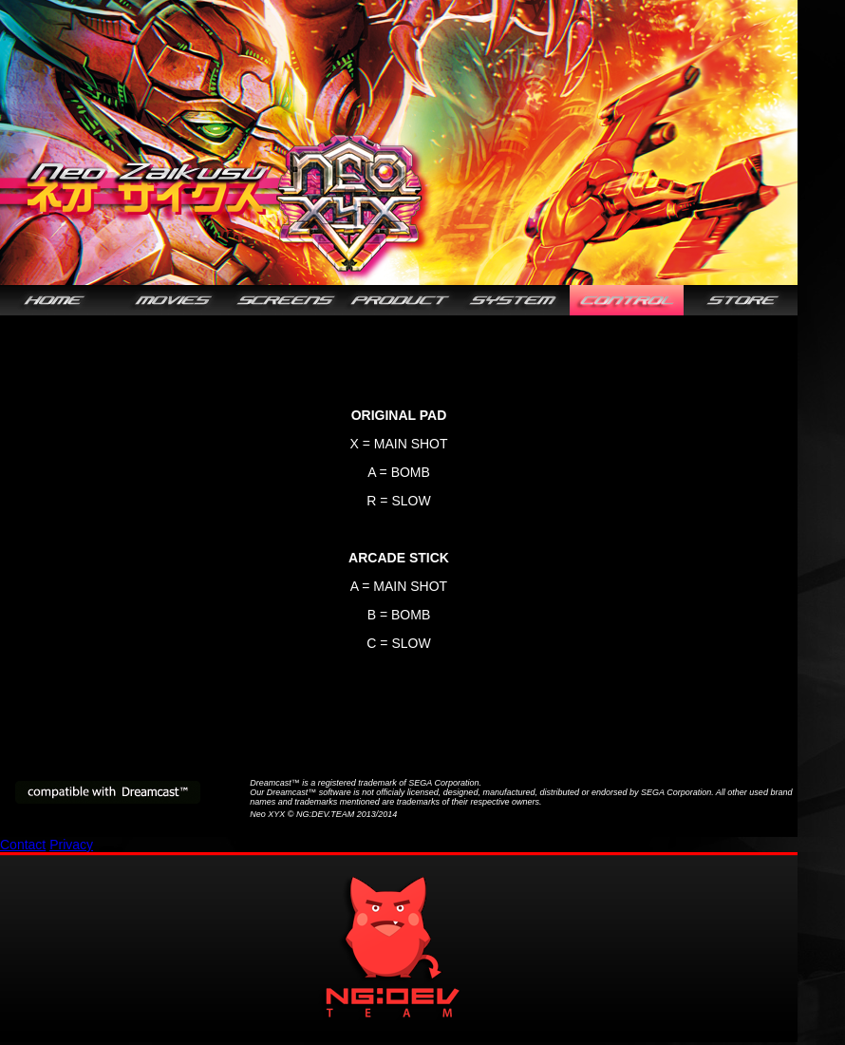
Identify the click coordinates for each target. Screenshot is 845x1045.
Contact (23, 844)
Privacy (71, 844)
